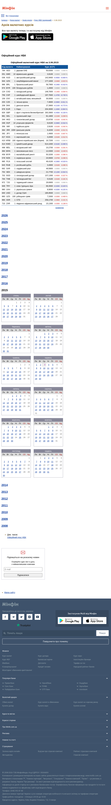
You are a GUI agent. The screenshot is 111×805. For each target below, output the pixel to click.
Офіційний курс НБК (16, 537)
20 (8, 313)
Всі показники (12, 16)
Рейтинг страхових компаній (85, 751)
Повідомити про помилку (55, 641)
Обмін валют (7, 702)
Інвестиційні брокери (82, 660)
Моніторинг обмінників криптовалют (17, 670)
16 (20, 309)
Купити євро (43, 706)
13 (8, 309)
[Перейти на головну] (8, 8)
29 (16, 316)
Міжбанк (5, 663)
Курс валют (7, 656)
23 (20, 313)
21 (12, 313)
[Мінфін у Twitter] (21, 617)
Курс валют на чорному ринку (86, 702)
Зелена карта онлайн (11, 751)
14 (12, 309)
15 (16, 309)
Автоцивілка (7, 755)
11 (44, 309)
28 (12, 316)
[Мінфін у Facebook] (5, 617)
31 (8, 351)
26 (4, 316)
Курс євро (78, 656)
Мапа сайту (9, 592)
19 (4, 313)
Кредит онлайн (44, 667)
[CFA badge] (8, 765)
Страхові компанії (81, 755)
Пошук (102, 633)
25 (44, 316)
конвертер (60, 208)
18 (44, 313)
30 (20, 316)
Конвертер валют (9, 667)
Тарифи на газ (79, 663)
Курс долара (43, 656)
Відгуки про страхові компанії (50, 751)
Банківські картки (45, 660)
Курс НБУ (6, 660)
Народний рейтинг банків (84, 667)
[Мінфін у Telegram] (13, 617)
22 (16, 313)
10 (40, 309)
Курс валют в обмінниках (48, 702)
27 (8, 316)
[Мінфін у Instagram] (29, 617)
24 (40, 316)
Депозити (42, 663)
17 (40, 313)
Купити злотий (79, 706)
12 (4, 309)
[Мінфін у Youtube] (37, 617)
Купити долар (8, 706)
